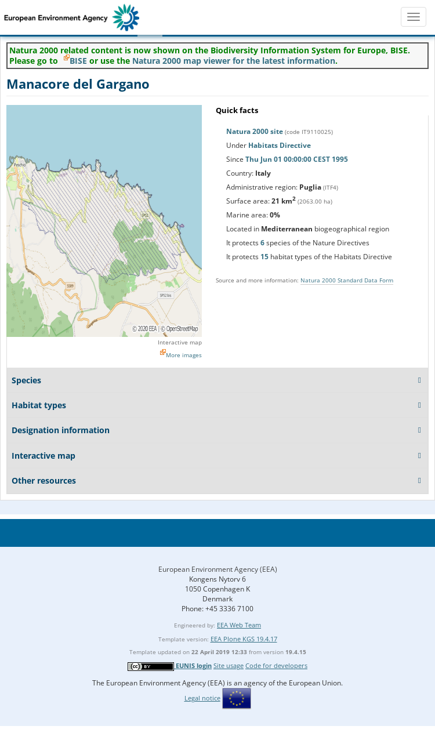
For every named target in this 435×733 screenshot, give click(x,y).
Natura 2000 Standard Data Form (346, 280)
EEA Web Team (239, 624)
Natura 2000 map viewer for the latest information (233, 60)
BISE (78, 60)
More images (184, 355)
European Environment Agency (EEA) (217, 569)
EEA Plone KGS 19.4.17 (244, 638)
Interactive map (180, 342)
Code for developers (276, 665)
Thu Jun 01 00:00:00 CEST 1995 (296, 159)
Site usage (228, 665)
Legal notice (202, 698)
